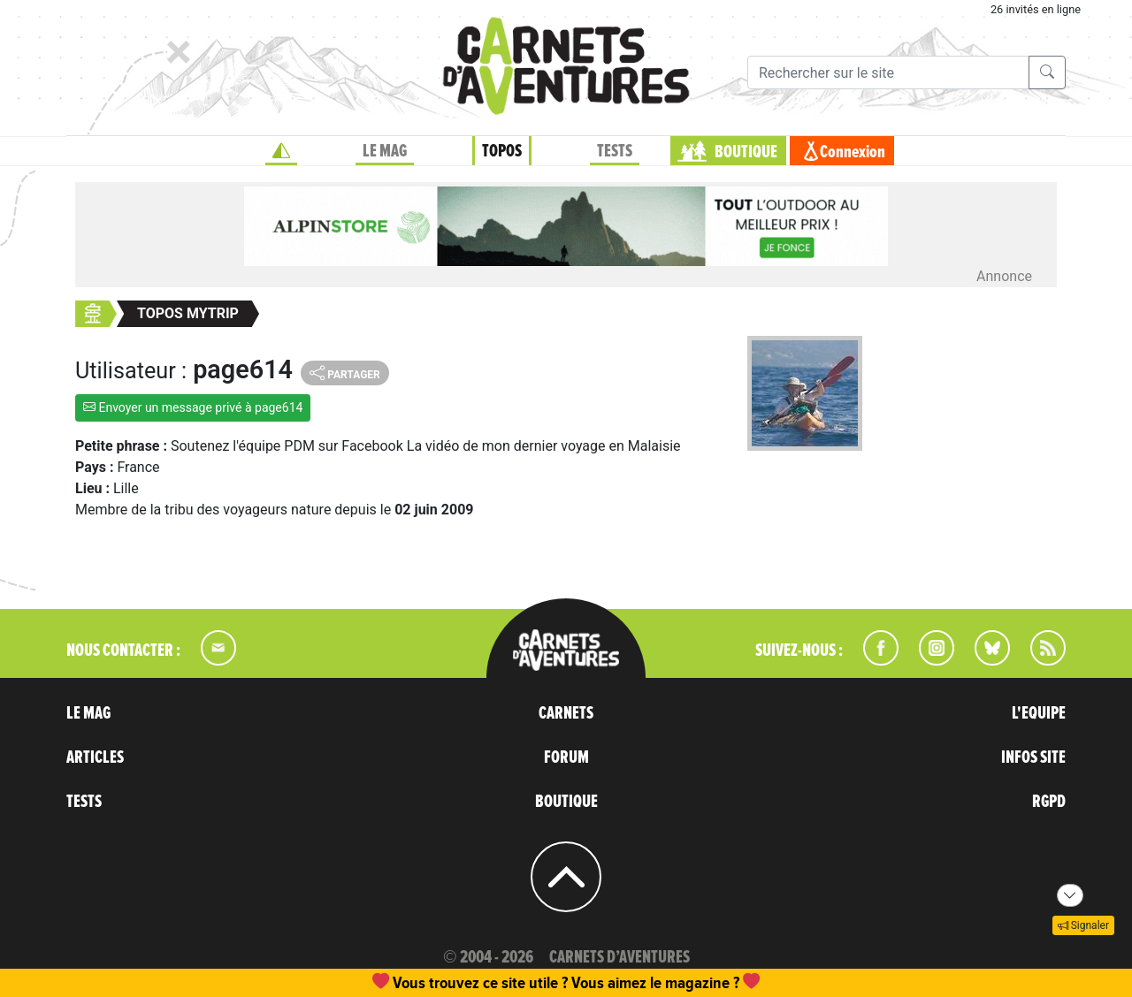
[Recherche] (888, 72)
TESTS (614, 151)
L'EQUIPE (1039, 713)
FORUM (566, 757)
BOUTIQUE (746, 152)
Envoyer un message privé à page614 (192, 407)
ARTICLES (95, 757)
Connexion (852, 152)
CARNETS (566, 713)
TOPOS (502, 151)
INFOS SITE (1033, 757)
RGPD (1049, 802)
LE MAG (385, 151)
